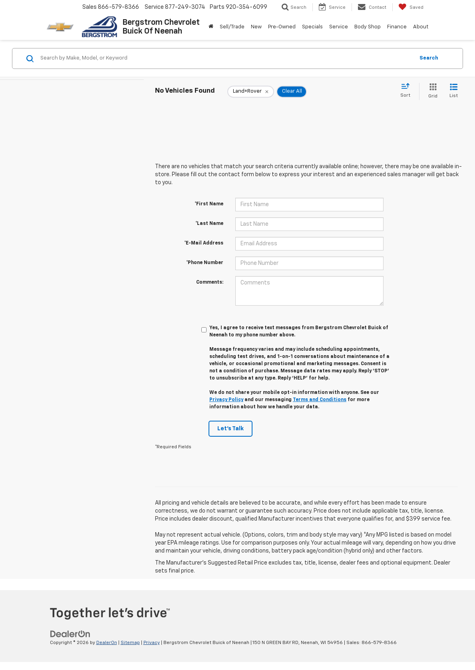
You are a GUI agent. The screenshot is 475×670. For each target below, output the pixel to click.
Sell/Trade (232, 27)
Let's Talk (230, 428)
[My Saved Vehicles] (410, 7)
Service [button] (338, 27)
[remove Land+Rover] (250, 91)
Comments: (209, 282)
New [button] (256, 27)
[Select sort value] (407, 91)
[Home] (211, 27)
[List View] (453, 91)
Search (428, 58)
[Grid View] (431, 91)
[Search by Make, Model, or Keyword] (226, 58)
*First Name (209, 204)
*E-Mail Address (203, 243)
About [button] (420, 27)
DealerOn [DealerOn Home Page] (106, 642)
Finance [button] (397, 27)
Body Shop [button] (367, 27)
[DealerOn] (70, 633)
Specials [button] (312, 27)
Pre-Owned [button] (282, 27)
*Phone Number (204, 262)
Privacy (151, 642)
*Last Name (209, 223)
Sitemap (130, 642)
